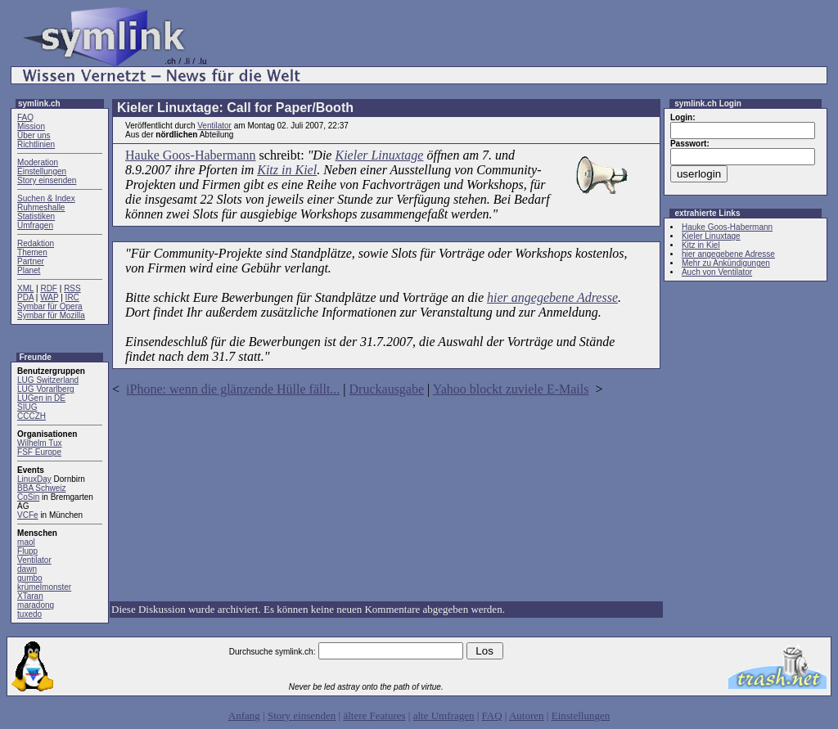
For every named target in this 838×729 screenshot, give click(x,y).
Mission (31, 126)
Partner (30, 261)
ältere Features (374, 715)
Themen (32, 252)
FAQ (25, 117)
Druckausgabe (387, 389)
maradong (35, 605)
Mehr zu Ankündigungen (726, 263)
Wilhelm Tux (39, 443)
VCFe (27, 515)
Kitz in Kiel (287, 170)
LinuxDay (34, 479)
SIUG (27, 407)
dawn (27, 569)
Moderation (37, 162)
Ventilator (34, 560)
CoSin (28, 497)
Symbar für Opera (49, 306)
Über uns (34, 135)
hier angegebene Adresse (552, 297)
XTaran (30, 596)
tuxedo (29, 614)
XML (25, 288)
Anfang (244, 715)
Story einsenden (46, 180)
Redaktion (35, 243)
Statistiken (36, 216)
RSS (72, 288)
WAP (49, 297)
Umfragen (35, 225)
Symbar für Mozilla (51, 315)
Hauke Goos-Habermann (190, 155)
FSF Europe (39, 452)
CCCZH (31, 416)
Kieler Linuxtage (379, 155)
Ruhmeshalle (41, 207)
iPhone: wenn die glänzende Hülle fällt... (233, 389)
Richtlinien (36, 144)
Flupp (27, 551)
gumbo (30, 578)
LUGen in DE (41, 398)
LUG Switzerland (48, 380)
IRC (72, 297)
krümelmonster (44, 587)
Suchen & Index (46, 198)
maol (26, 542)
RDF (48, 288)
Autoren (526, 715)
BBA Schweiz (41, 488)
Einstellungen (41, 171)
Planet (28, 270)
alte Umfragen (444, 715)
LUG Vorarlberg (45, 389)
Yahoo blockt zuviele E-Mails (511, 389)
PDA (25, 297)
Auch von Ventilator (717, 272)
